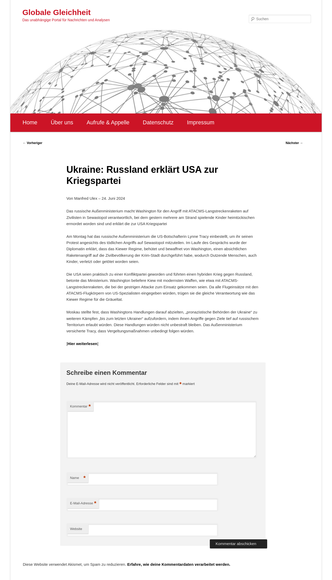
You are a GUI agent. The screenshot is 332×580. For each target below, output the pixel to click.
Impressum (200, 122)
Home (30, 122)
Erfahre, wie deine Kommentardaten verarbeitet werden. (178, 564)
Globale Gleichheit (56, 12)
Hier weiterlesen (82, 343)
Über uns (62, 122)
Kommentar (80, 406)
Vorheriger (32, 143)
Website (76, 529)
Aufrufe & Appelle (108, 122)
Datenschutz (158, 122)
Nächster (294, 143)
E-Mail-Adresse (83, 503)
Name (78, 478)
